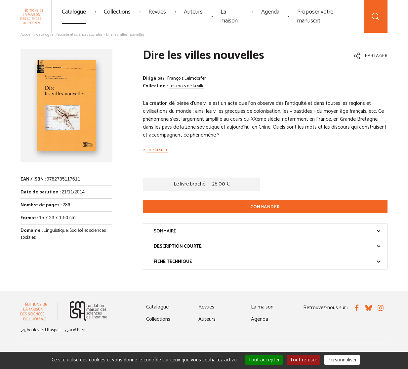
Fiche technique (267, 262)
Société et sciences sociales (80, 34)
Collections (117, 12)
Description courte (267, 246)
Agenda (270, 12)
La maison (229, 16)
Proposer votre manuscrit (315, 16)
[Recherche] (376, 16)
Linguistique (56, 230)
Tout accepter (264, 359)
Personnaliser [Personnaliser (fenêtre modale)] (342, 359)
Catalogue (74, 12)
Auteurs (193, 12)
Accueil (26, 34)
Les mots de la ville (186, 86)
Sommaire (267, 231)
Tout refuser (303, 359)
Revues (157, 12)
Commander (265, 207)
